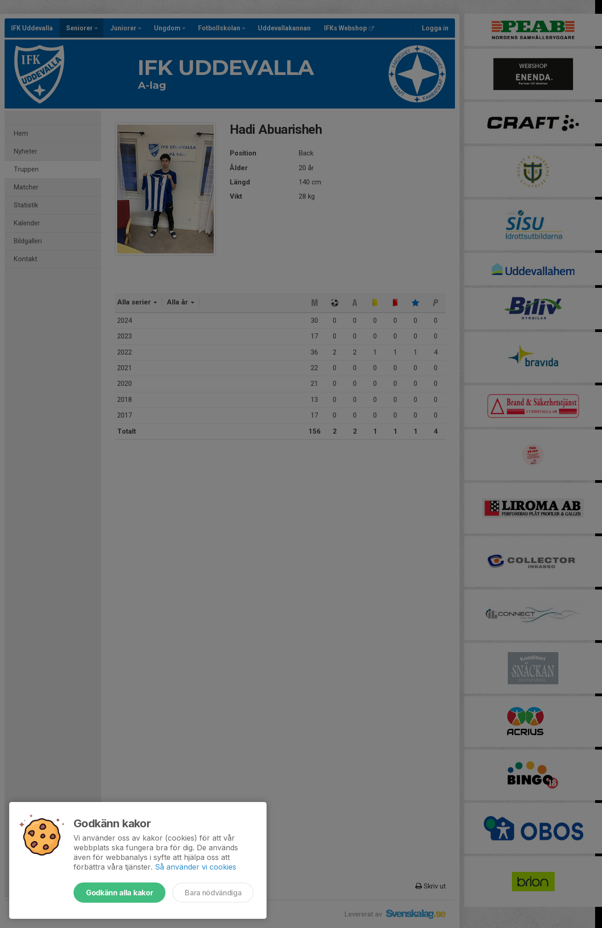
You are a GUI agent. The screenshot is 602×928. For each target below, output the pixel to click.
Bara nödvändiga (213, 892)
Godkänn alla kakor (119, 892)
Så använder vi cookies (195, 866)
